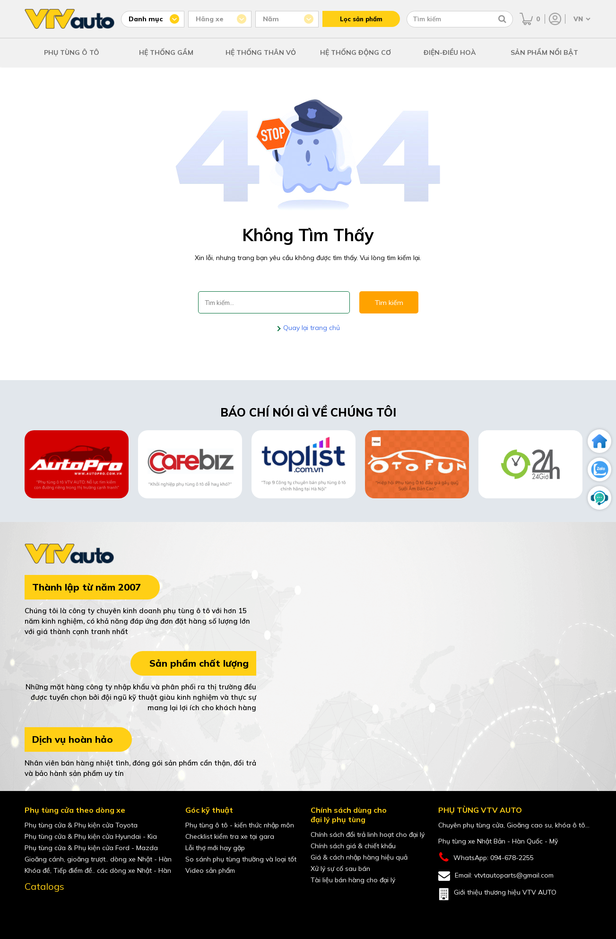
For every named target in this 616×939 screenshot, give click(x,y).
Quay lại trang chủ (310, 327)
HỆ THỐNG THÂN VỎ (261, 52)
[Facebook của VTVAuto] (32, 907)
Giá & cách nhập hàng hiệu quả (359, 857)
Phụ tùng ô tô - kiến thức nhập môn (239, 825)
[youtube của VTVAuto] (52, 907)
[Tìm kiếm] (502, 19)
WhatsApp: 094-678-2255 (486, 857)
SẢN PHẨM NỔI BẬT (544, 52)
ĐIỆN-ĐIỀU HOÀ (450, 52)
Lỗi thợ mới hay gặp (215, 847)
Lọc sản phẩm (361, 19)
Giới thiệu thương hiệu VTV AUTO (497, 894)
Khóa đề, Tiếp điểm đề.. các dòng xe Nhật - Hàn (98, 870)
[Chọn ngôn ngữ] (581, 19)
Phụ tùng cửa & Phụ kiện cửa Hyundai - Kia (91, 836)
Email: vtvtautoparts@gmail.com (496, 876)
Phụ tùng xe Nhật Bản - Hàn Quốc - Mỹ (498, 841)
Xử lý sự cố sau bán (340, 868)
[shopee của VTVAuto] (71, 907)
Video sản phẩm (210, 870)
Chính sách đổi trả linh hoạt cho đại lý (368, 834)
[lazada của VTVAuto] (91, 907)
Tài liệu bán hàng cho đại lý (353, 880)
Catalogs (44, 886)
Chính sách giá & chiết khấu (353, 846)
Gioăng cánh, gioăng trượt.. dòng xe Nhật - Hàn (98, 859)
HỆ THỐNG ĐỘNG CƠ (355, 52)
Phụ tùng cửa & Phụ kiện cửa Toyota (81, 825)
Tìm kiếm (388, 302)
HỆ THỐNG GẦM (166, 52)
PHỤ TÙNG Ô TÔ (71, 52)
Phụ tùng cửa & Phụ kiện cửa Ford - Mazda (91, 847)
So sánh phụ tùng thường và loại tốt (240, 859)
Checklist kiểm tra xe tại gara (229, 836)
